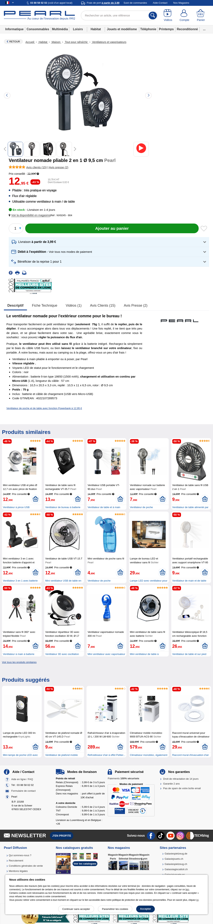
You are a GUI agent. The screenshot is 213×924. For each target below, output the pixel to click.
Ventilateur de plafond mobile (61, 755)
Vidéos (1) (74, 305)
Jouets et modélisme (122, 29)
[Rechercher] (153, 15)
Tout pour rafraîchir (76, 42)
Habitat (96, 29)
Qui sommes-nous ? (20, 855)
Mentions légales (18, 871)
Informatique (14, 29)
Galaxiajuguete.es (175, 874)
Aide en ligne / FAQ (22, 779)
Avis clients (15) (102, 305)
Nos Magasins (181, 2)
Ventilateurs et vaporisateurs (108, 42)
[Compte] (184, 15)
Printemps (166, 29)
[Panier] (201, 15)
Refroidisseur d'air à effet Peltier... (106, 755)
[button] (30, 215)
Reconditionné (187, 29)
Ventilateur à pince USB (16, 507)
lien (187, 889)
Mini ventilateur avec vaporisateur (106, 654)
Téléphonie (148, 29)
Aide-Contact (160, 2)
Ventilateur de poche (99, 580)
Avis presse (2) (135, 305)
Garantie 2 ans (171, 783)
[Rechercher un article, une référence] (119, 15)
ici (197, 900)
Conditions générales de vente (26, 865)
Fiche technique (44, 305)
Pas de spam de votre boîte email (182, 788)
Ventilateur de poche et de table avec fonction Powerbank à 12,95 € (44, 408)
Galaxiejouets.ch (174, 858)
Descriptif (15, 305)
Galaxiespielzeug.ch (176, 864)
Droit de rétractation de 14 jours (180, 778)
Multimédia (60, 29)
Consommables (38, 29)
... (204, 29)
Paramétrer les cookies (115, 909)
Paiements (123, 778)
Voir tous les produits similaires (19, 662)
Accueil (30, 42)
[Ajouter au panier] (112, 228)
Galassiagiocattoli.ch (176, 869)
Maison (56, 42)
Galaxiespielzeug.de (176, 853)
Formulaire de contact (23, 791)
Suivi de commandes (135, 2)
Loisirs (78, 29)
